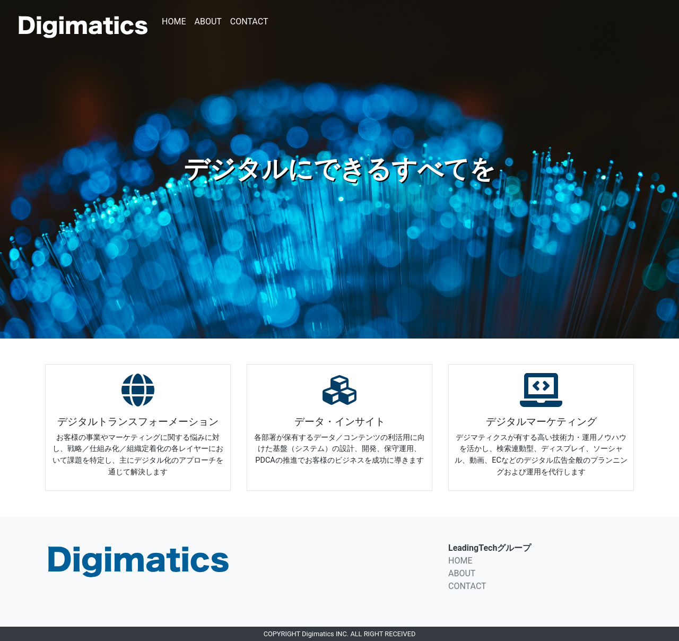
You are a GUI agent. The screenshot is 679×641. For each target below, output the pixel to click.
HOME (174, 21)
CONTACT (249, 21)
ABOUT (207, 21)
